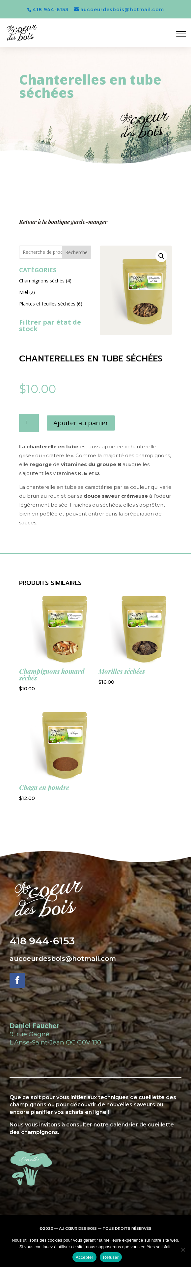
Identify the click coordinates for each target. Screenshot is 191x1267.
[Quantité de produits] (29, 423)
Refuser (111, 1257)
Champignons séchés (42, 280)
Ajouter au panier (80, 422)
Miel (23, 292)
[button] (161, 256)
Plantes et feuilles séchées (47, 304)
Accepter (84, 1257)
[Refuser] (182, 1249)
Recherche (76, 252)
